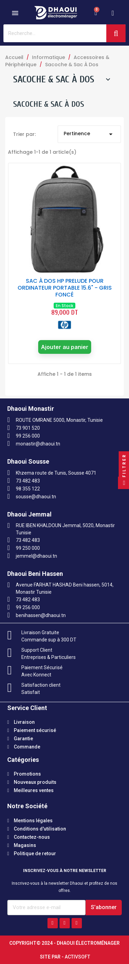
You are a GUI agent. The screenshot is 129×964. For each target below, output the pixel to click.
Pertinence (89, 134)
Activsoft (77, 957)
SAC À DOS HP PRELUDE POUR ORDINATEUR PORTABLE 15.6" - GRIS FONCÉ (65, 288)
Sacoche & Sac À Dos (53, 79)
